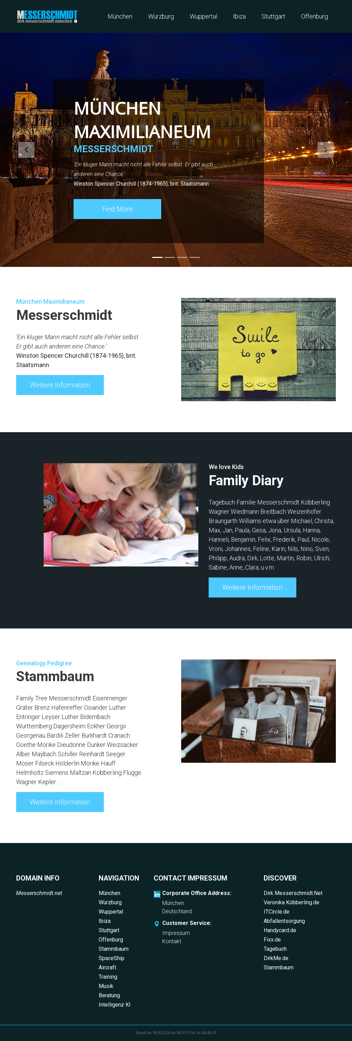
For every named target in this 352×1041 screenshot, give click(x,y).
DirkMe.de (276, 958)
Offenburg (314, 16)
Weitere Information (60, 385)
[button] (26, 150)
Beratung (109, 995)
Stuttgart (273, 16)
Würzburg (161, 16)
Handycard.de (280, 930)
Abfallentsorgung (284, 921)
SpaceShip (111, 958)
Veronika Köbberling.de (291, 902)
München (120, 16)
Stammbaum (114, 949)
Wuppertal (203, 16)
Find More (117, 209)
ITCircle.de (276, 911)
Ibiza (239, 16)
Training (108, 977)
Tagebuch (275, 949)
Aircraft (107, 967)
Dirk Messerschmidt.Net (293, 893)
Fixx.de (272, 939)
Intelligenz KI (115, 1004)
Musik (106, 986)
